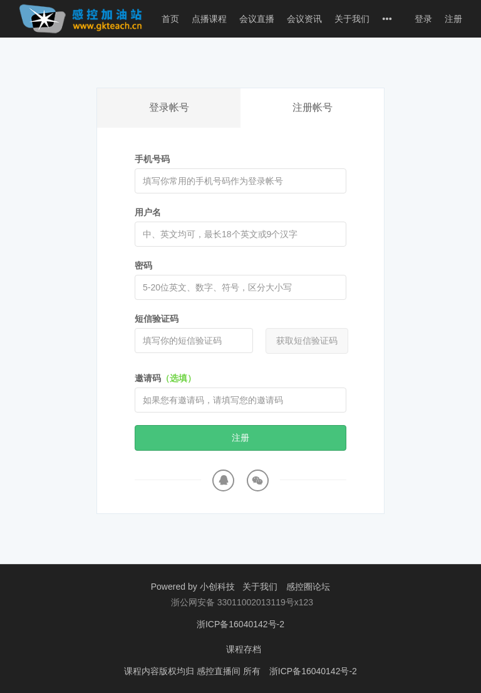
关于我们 (352, 19)
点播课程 (209, 19)
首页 (170, 19)
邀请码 (165, 378)
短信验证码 (156, 319)
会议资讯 (304, 19)
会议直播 (256, 19)
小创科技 (218, 587)
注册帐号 (312, 107)
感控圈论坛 (308, 587)
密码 (143, 265)
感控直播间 (220, 671)
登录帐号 (169, 107)
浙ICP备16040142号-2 (240, 624)
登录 (423, 19)
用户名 (148, 212)
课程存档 (243, 649)
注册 (453, 19)
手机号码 (152, 159)
